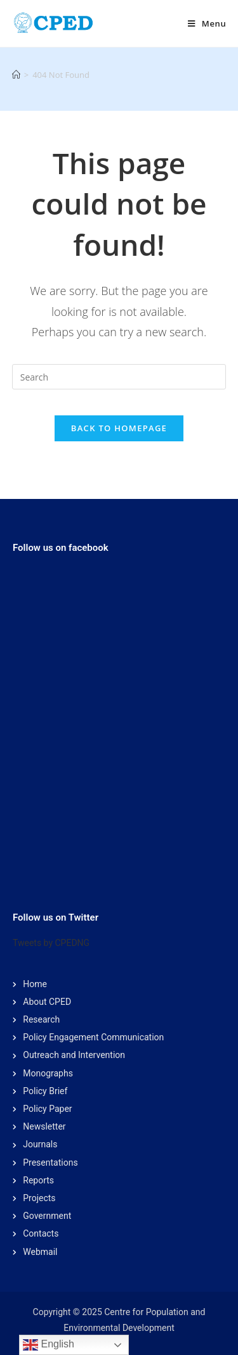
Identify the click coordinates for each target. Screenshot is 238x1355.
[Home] (16, 74)
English (48, 1344)
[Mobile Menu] (207, 23)
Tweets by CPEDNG (51, 943)
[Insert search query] (119, 376)
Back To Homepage (119, 428)
